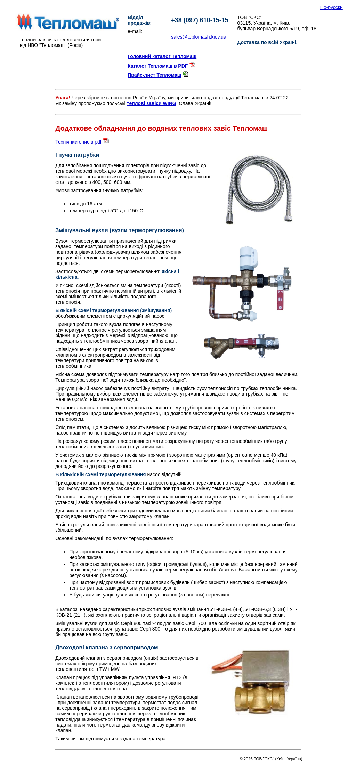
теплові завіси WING (151, 103)
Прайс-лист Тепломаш (154, 75)
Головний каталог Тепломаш (162, 56)
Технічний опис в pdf (78, 142)
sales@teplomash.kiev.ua (198, 37)
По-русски (331, 7)
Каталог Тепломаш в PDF (158, 66)
